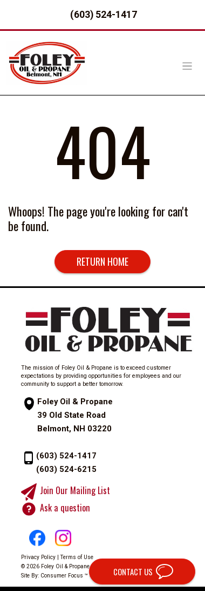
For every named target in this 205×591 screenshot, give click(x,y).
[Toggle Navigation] (187, 66)
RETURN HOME (102, 261)
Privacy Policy (38, 557)
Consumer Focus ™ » (66, 576)
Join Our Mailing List (75, 490)
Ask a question (65, 507)
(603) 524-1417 (103, 14)
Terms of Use (76, 557)
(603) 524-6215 (66, 469)
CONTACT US (132, 571)
